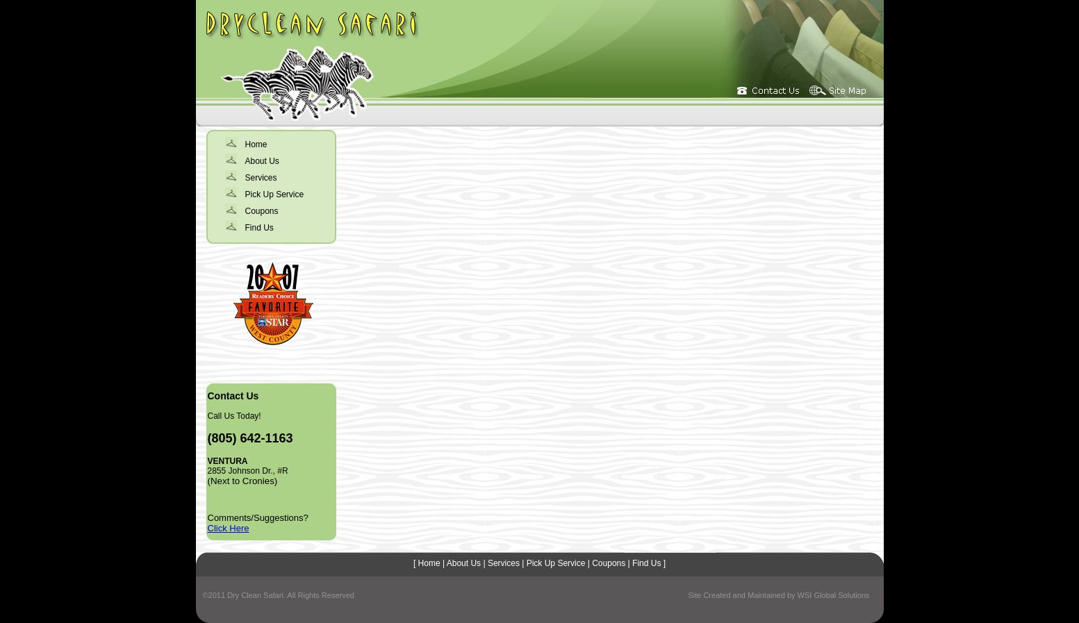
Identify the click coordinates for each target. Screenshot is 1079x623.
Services (261, 178)
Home (256, 144)
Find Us (259, 228)
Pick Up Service (274, 194)
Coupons (262, 211)
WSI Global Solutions (834, 595)
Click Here (228, 528)
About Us (262, 161)
